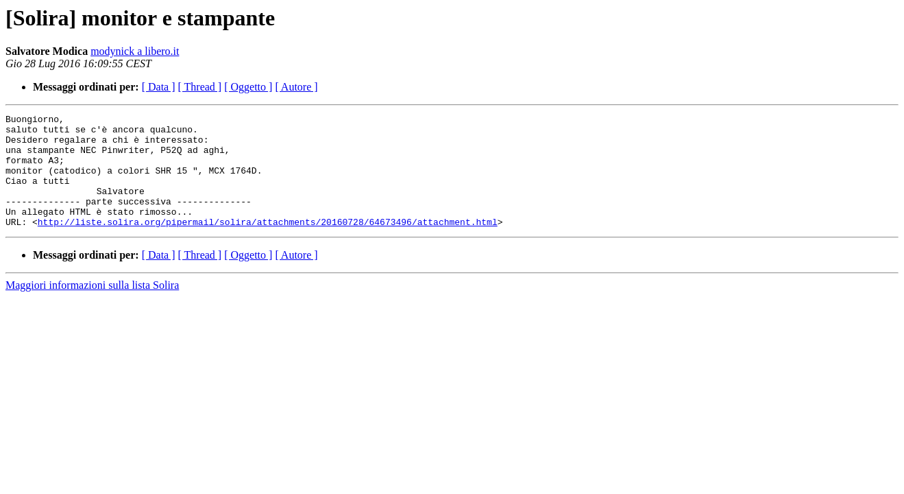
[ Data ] (158, 87)
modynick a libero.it (134, 51)
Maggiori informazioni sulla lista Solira (92, 308)
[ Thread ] (200, 87)
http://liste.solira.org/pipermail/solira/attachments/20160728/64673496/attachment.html (268, 244)
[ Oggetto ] (248, 87)
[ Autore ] (296, 87)
